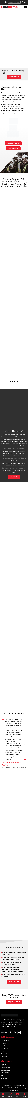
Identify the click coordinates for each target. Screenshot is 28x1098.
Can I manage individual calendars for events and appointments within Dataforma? (12, 969)
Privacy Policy (14, 1090)
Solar (2, 1051)
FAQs (2, 1075)
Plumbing (4, 1056)
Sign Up (3, 1064)
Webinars (4, 1078)
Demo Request (5, 1067)
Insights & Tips (5, 1040)
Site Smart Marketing (20, 1088)
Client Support (5, 1070)
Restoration (4, 1048)
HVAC (3, 1046)
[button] (25, 7)
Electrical (4, 1054)
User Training (5, 1072)
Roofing (3, 1043)
